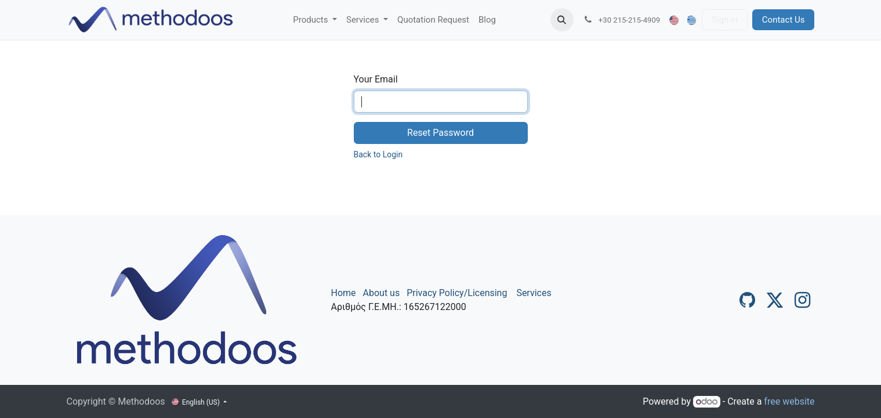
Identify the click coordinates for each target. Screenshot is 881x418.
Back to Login (378, 154)
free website (789, 401)
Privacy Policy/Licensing (457, 292)
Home (343, 292)
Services (533, 292)
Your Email (376, 79)
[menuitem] (315, 20)
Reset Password (440, 132)
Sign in (725, 20)
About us (381, 292)
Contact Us (783, 20)
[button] (562, 19)
